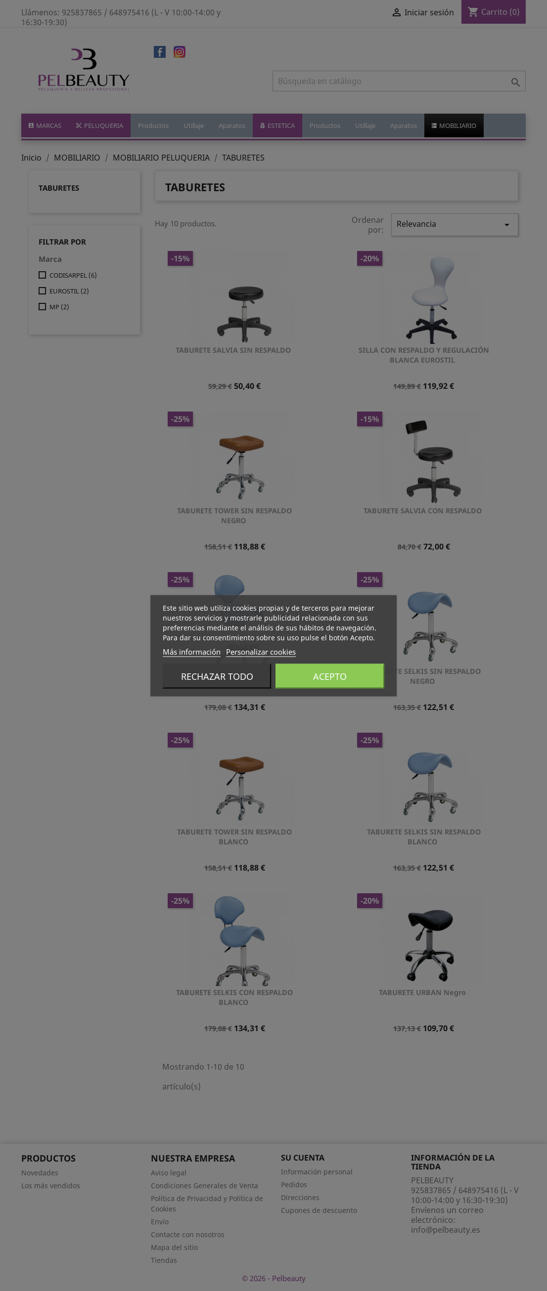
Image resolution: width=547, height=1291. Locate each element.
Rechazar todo (217, 676)
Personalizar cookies (261, 651)
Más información (192, 651)
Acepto (330, 676)
